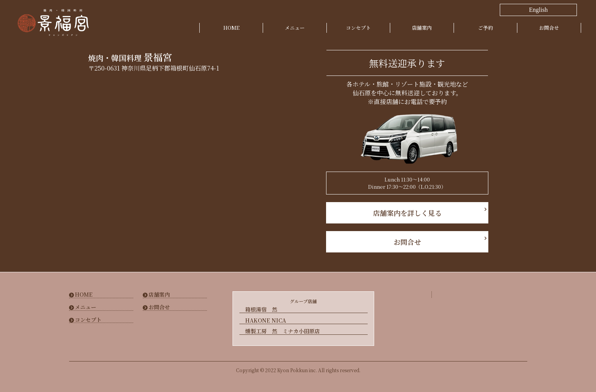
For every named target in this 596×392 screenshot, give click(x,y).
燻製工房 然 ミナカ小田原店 (282, 331)
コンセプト (358, 27)
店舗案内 (422, 27)
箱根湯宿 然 (261, 309)
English (538, 9)
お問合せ (549, 27)
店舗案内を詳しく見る (407, 213)
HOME (231, 27)
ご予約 (485, 27)
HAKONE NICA (265, 320)
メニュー (295, 27)
